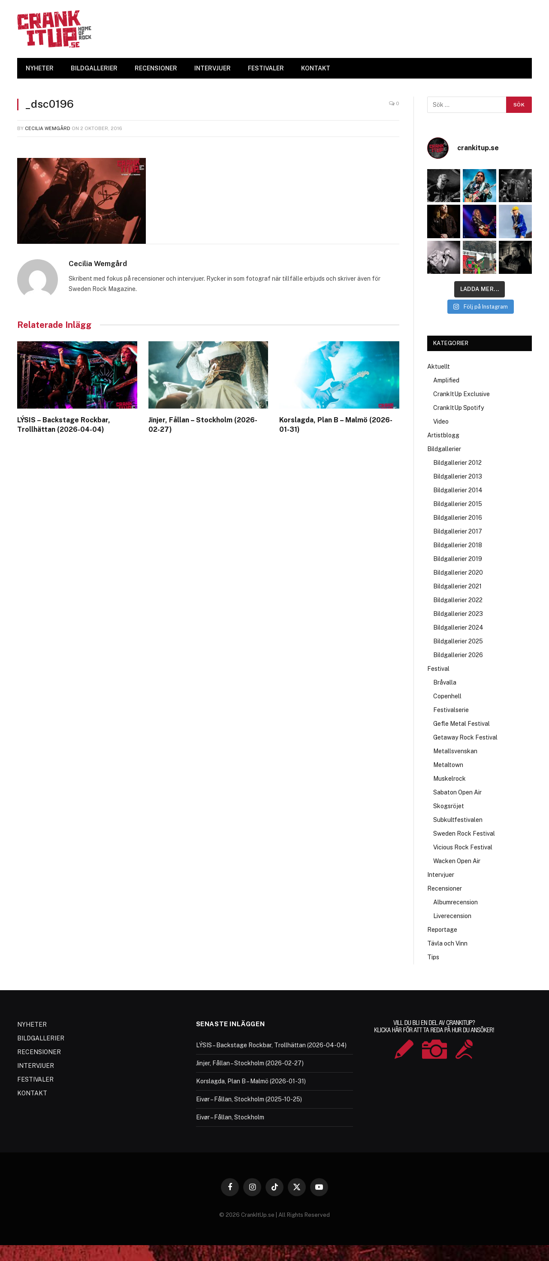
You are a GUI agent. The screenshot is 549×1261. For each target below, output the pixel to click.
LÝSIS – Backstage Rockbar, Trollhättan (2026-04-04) (63, 424)
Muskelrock (449, 778)
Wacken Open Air (456, 861)
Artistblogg (443, 435)
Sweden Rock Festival (464, 833)
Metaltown (448, 764)
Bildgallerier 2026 (458, 655)
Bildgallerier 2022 (458, 600)
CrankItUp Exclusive (461, 394)
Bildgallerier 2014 (458, 490)
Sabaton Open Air (457, 792)
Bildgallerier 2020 (458, 572)
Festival (438, 668)
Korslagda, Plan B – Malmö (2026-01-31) (335, 424)
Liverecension (452, 915)
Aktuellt (438, 366)
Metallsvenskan (455, 751)
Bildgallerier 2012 (457, 462)
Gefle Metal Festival (461, 723)
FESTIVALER (266, 68)
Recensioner (444, 888)
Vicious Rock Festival (462, 847)
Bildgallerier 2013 (457, 476)
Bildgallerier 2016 (457, 517)
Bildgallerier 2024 (458, 627)
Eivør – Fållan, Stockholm (230, 1117)
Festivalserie (451, 709)
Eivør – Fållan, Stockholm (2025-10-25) (249, 1099)
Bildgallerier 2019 (457, 558)
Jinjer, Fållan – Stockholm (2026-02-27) (202, 424)
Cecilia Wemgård (47, 128)
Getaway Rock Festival (465, 737)
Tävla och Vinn (447, 943)
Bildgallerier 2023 (458, 613)
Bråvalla (444, 682)
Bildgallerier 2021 (457, 586)
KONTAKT (315, 68)
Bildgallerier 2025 (458, 641)
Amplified (446, 380)
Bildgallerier (444, 449)
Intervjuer (440, 874)
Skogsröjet (448, 806)
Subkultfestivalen (458, 819)
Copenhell (447, 696)
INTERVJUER (212, 68)
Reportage (442, 929)
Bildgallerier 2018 (457, 545)
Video (441, 421)
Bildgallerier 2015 (457, 503)
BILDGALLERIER (94, 68)
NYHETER (40, 68)
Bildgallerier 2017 (457, 531)
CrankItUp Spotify (458, 407)
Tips (433, 957)
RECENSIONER (156, 68)
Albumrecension (455, 902)
